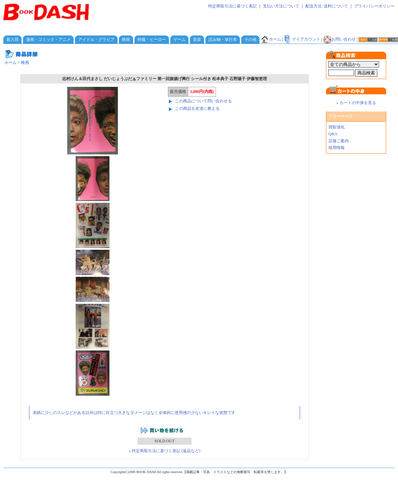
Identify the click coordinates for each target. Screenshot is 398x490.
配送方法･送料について (326, 6)
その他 (250, 39)
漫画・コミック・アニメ (48, 39)
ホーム (271, 39)
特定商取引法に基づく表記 (232, 6)
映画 (126, 39)
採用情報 (336, 147)
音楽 (197, 39)
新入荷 (12, 39)
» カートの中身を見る (356, 102)
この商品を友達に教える (197, 108)
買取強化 (336, 127)
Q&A (333, 133)
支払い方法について (281, 6)
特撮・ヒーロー (152, 39)
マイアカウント (302, 39)
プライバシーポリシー (374, 6)
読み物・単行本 (222, 39)
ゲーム (179, 39)
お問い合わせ (339, 39)
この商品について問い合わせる (203, 101)
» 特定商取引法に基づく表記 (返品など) (164, 450)
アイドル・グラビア (96, 39)
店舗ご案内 (338, 141)
